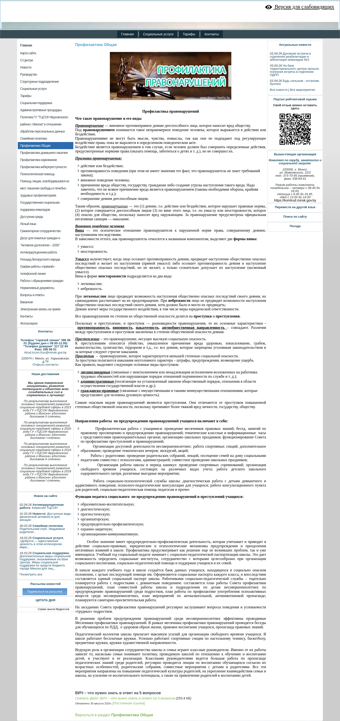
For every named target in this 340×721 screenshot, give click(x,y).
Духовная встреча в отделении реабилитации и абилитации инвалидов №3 (290, 56)
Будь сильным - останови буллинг (294, 82)
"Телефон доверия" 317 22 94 (45, 346)
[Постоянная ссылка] (129, 703)
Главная (26, 45)
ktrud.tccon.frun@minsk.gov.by (45, 352)
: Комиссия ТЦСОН (42, 506)
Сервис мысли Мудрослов (53, 609)
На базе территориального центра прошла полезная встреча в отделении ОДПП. (294, 70)
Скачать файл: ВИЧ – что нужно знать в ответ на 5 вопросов (125, 698)
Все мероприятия (302, 90)
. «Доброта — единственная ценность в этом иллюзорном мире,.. (42, 542)
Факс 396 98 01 (45, 349)
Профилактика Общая (96, 45)
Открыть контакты (45, 364)
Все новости (278, 90)
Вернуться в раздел (114, 715)
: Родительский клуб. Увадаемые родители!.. (42, 529)
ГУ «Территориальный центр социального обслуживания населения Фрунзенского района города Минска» (156, 12)
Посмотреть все (31, 574)
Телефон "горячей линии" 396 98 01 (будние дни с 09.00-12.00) (45, 341)
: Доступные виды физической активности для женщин (45, 517)
